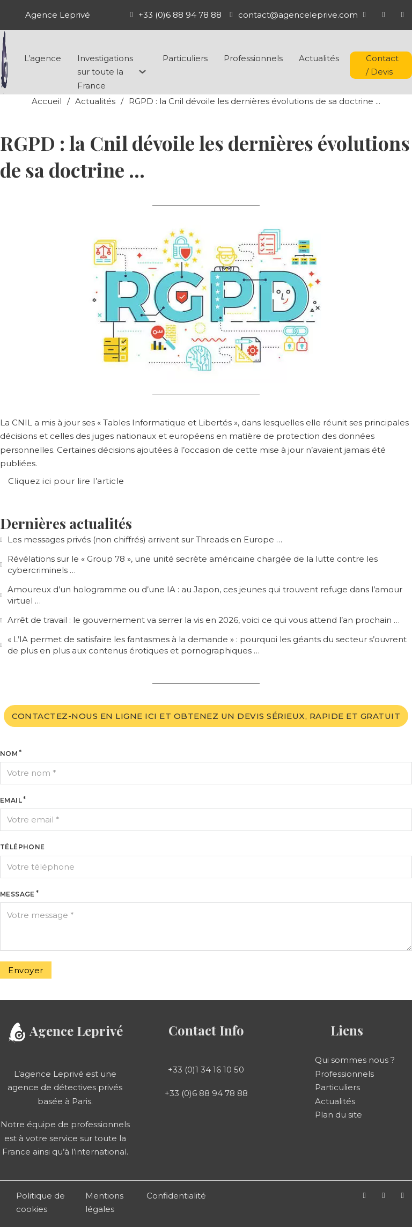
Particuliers (185, 58)
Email (11, 800)
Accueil (47, 101)
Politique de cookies (40, 1203)
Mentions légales (104, 1203)
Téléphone (22, 847)
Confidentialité (176, 1196)
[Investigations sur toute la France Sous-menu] (142, 72)
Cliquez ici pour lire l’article (66, 481)
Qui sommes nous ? (355, 1060)
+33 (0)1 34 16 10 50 (206, 1069)
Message (17, 894)
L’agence (42, 58)
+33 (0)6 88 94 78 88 (206, 1093)
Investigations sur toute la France (105, 72)
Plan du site (338, 1115)
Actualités (319, 58)
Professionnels (253, 58)
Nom (9, 754)
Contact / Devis (382, 65)
